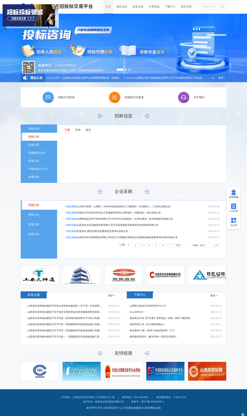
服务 (88, 129)
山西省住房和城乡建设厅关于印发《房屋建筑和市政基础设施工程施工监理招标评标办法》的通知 (65, 330)
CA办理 (234, 211)
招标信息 (123, 115)
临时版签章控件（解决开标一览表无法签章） (154, 336)
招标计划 (33, 128)
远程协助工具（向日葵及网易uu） (148, 324)
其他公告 (33, 144)
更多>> (222, 78)
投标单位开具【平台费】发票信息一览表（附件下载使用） (161, 318)
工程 (67, 129)
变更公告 (33, 160)
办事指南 (154, 6)
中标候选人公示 (38, 168)
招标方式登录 (66, 97)
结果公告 (33, 176)
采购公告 (33, 205)
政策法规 (137, 6)
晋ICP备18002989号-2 (152, 401)
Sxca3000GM (136, 312)
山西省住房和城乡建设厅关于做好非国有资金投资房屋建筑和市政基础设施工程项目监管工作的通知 (65, 312)
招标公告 (33, 136)
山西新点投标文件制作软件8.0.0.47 (148, 306)
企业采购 (123, 191)
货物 (77, 129)
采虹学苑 (186, 6)
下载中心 (170, 6)
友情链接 (123, 353)
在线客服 (233, 197)
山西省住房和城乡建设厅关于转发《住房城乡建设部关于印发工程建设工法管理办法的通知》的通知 (65, 318)
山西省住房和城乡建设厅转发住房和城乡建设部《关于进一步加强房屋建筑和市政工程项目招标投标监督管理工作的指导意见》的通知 (65, 306)
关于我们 (199, 97)
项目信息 (121, 6)
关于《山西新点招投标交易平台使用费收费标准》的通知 (83, 78)
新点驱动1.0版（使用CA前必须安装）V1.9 (152, 330)
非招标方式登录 (134, 97)
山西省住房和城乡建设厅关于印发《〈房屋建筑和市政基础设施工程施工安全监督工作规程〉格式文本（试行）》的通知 (65, 336)
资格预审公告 (36, 152)
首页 (108, 6)
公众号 (233, 225)
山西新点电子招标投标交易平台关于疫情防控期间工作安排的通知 (166, 78)
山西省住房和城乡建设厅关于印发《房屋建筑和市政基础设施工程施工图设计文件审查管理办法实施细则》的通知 (65, 324)
